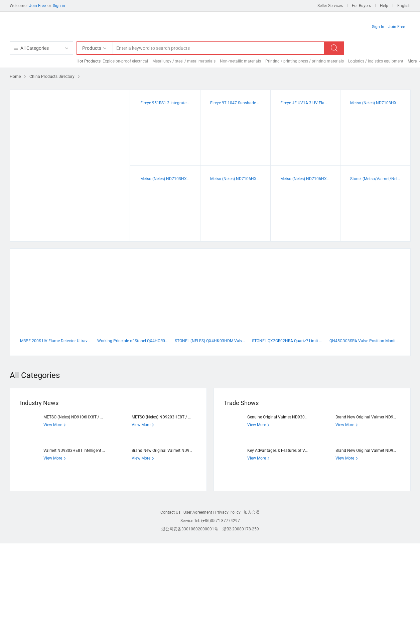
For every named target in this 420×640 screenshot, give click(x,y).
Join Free (37, 5)
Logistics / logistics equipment (375, 61)
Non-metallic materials (240, 61)
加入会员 (252, 512)
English (404, 5)
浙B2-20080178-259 (241, 529)
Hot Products (89, 61)
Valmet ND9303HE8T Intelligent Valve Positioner (87, 450)
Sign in (59, 5)
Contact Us (170, 512)
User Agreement (197, 512)
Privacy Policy (228, 512)
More (412, 61)
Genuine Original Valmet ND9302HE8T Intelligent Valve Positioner (306, 417)
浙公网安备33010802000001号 (189, 529)
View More (55, 424)
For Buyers (361, 5)
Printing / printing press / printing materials (304, 61)
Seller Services (330, 5)
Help (384, 5)
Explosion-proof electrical (125, 61)
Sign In (378, 26)
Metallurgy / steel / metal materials (184, 61)
